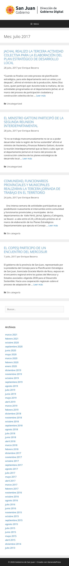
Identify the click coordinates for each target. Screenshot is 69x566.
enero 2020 (11, 366)
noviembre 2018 (13, 417)
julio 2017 (10, 472)
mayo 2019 (11, 397)
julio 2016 (10, 504)
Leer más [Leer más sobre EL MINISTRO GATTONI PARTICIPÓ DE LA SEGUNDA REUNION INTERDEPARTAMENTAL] (27, 158)
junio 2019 (10, 393)
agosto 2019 (11, 385)
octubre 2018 (12, 421)
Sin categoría (13, 233)
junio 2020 (10, 350)
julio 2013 (10, 547)
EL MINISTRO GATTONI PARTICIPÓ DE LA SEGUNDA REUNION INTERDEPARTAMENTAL (33, 122)
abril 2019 (10, 401)
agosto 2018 (11, 429)
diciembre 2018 (13, 413)
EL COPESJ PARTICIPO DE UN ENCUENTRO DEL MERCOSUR (25, 250)
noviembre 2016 (13, 492)
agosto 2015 (11, 524)
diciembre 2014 (13, 543)
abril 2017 (10, 480)
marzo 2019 (11, 405)
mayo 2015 (11, 536)
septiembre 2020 (13, 346)
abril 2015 (10, 539)
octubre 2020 (12, 342)
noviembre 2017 (13, 457)
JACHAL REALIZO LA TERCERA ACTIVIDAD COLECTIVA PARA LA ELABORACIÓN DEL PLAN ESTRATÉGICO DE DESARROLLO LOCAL (33, 57)
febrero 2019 (11, 409)
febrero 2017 (11, 488)
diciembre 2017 (13, 453)
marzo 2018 (11, 445)
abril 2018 (10, 441)
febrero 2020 (11, 362)
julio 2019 (10, 389)
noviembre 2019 (13, 374)
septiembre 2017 (13, 464)
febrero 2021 (11, 338)
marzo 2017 (11, 484)
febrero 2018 (11, 449)
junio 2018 (10, 437)
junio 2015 (10, 532)
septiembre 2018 (13, 425)
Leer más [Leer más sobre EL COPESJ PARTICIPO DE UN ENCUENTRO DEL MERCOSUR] (38, 284)
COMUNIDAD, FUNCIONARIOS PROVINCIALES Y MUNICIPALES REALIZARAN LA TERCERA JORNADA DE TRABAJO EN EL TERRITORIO (32, 187)
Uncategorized (14, 103)
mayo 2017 (11, 476)
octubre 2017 (12, 460)
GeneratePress (54, 562)
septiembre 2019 (13, 381)
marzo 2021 (11, 334)
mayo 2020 (11, 354)
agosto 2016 (11, 500)
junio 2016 (10, 508)
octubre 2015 (12, 516)
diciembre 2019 (13, 370)
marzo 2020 (11, 358)
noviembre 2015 (13, 512)
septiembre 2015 (13, 520)
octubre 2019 (12, 378)
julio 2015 (10, 528)
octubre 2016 (12, 496)
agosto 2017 (11, 468)
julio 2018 (10, 433)
